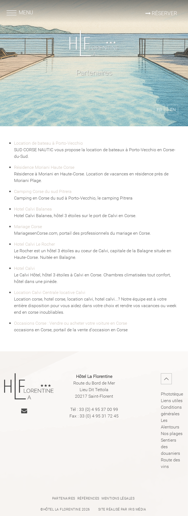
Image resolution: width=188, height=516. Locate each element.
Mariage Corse (28, 226)
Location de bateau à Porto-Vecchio (48, 143)
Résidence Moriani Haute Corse (44, 167)
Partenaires (63, 498)
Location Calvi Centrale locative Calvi (49, 292)
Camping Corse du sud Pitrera (43, 191)
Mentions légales (118, 498)
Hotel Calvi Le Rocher (34, 244)
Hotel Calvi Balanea (33, 209)
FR (159, 109)
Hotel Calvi (24, 268)
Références (88, 498)
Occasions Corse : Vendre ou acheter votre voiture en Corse (70, 323)
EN (173, 109)
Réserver (160, 13)
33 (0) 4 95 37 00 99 (98, 409)
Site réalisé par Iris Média (122, 509)
